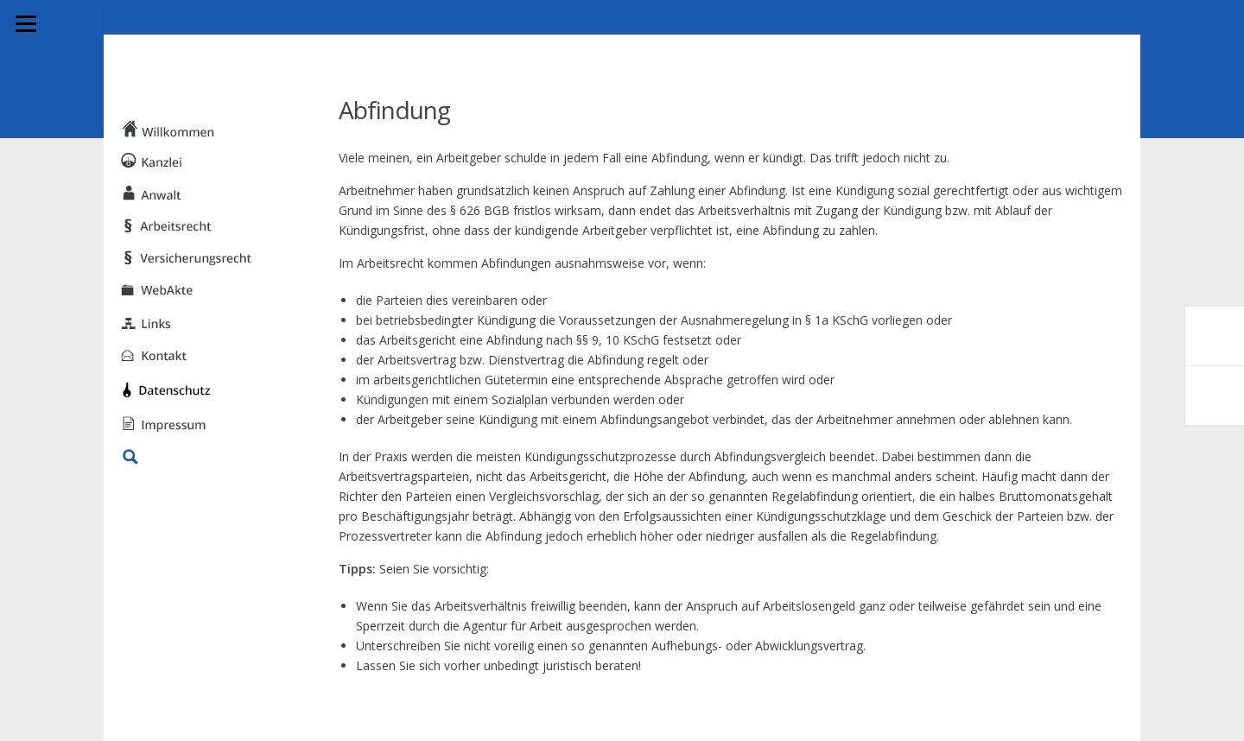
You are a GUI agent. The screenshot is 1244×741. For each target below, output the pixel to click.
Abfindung (394, 109)
